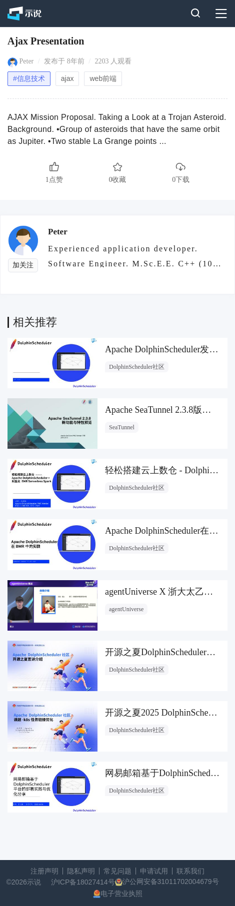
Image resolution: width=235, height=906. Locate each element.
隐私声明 (81, 871)
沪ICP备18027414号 (83, 882)
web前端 (103, 78)
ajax (67, 78)
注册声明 (44, 871)
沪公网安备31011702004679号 (170, 882)
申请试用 (154, 871)
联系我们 (190, 871)
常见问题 (118, 871)
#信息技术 (29, 78)
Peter (27, 61)
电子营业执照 (121, 894)
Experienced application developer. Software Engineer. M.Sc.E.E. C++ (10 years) (130, 255)
